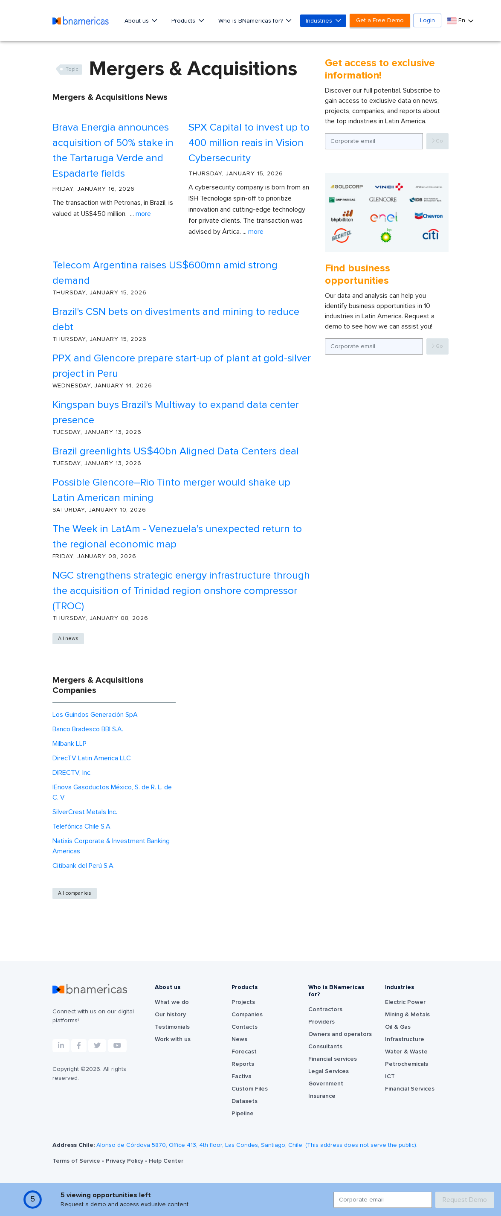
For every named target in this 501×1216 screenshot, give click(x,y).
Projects (243, 1002)
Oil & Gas (398, 1027)
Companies (247, 1015)
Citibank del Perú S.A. (83, 865)
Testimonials (172, 1027)
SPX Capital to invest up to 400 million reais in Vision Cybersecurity (249, 142)
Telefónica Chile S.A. (82, 826)
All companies (74, 893)
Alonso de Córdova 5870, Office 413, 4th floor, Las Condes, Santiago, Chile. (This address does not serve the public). (256, 1145)
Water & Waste (406, 1052)
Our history (170, 1015)
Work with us (173, 1039)
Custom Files (250, 1089)
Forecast (244, 1052)
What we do (172, 1002)
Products (184, 21)
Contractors (325, 1009)
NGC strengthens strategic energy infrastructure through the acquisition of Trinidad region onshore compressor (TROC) (181, 590)
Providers (321, 1022)
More (143, 213)
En (457, 20)
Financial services (332, 1059)
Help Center (166, 1161)
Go (437, 141)
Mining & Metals (407, 1015)
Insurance (322, 1096)
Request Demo (465, 1199)
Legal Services (328, 1071)
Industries (320, 21)
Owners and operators (340, 1034)
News (239, 1039)
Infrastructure (404, 1039)
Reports (243, 1064)
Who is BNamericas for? (251, 21)
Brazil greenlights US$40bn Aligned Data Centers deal (175, 451)
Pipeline (243, 1114)
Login (427, 20)
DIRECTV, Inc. (72, 772)
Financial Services (409, 1089)
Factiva (242, 1076)
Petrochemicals (406, 1064)
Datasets (245, 1101)
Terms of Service (77, 1161)
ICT (390, 1076)
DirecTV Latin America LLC (91, 758)
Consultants (325, 1047)
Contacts (245, 1027)
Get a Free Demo (380, 20)
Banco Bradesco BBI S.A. (87, 729)
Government (325, 1084)
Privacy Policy (125, 1161)
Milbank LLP (69, 743)
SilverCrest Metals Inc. (84, 812)
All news (68, 638)
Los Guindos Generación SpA (95, 714)
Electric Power (405, 1002)
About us (138, 21)
